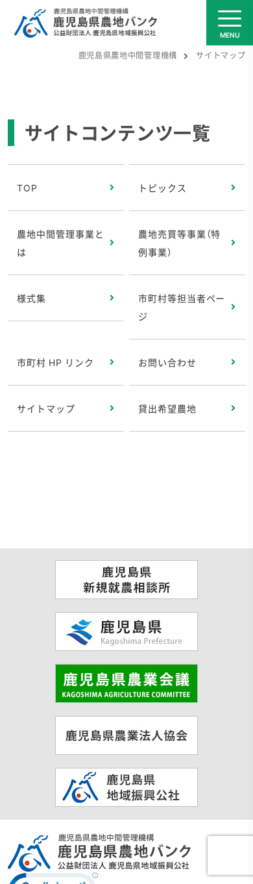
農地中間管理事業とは (60, 242)
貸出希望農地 (167, 408)
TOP (27, 187)
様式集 (31, 297)
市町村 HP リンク (55, 362)
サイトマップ (46, 408)
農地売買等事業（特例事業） (179, 242)
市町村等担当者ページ (182, 307)
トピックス (162, 187)
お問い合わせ (167, 362)
